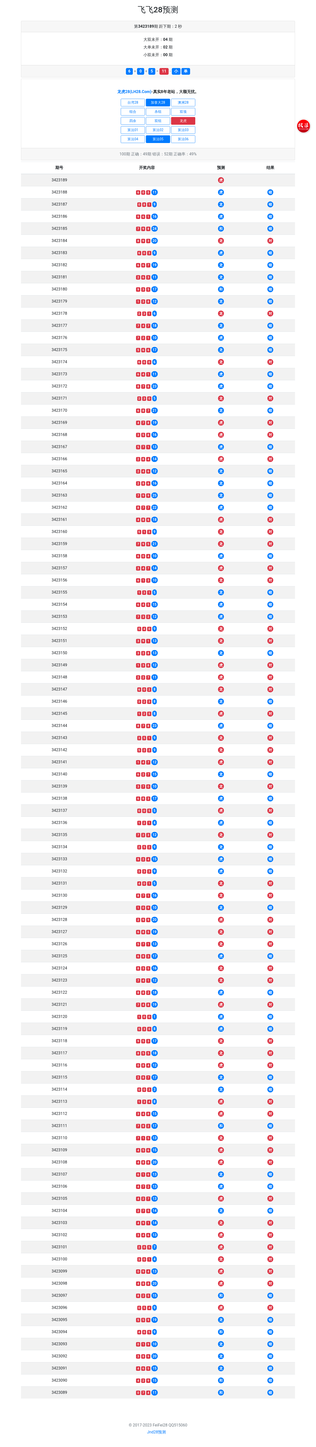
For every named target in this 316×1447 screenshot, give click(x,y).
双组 (158, 121)
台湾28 (132, 102)
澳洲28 (183, 102)
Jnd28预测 (156, 1432)
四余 (132, 121)
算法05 (158, 139)
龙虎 (183, 121)
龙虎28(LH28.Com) (134, 91)
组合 (132, 112)
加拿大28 (158, 102)
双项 (183, 112)
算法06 (183, 139)
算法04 (132, 139)
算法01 (132, 130)
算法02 (158, 130)
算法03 (183, 130)
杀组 (158, 112)
